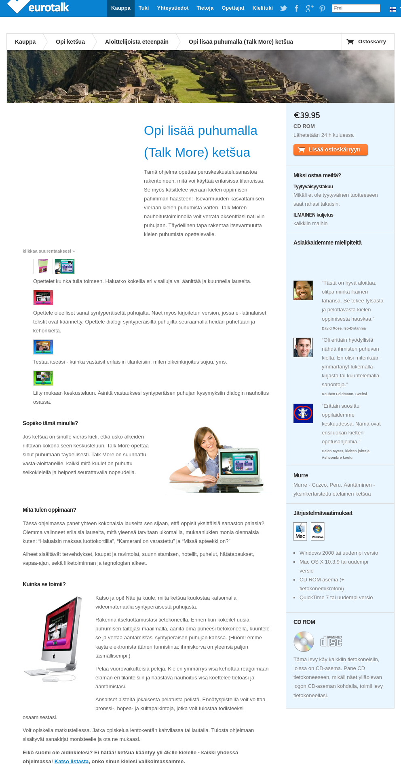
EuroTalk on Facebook (296, 8)
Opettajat (233, 8)
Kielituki (263, 8)
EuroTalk (38, 8)
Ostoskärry (372, 41)
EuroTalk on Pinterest (322, 8)
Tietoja (204, 8)
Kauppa (121, 8)
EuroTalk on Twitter (283, 8)
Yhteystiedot (172, 8)
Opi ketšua (70, 41)
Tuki (144, 8)
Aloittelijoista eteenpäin (137, 41)
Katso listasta (72, 761)
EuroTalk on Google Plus (309, 8)
